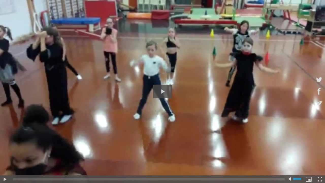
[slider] (149, 179)
